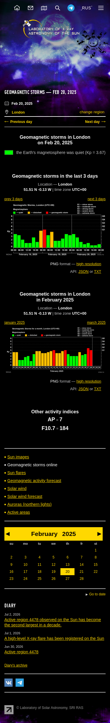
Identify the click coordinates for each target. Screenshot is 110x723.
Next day (92, 122)
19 (53, 572)
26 (53, 579)
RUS (86, 8)
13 (68, 565)
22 (95, 572)
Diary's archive (15, 665)
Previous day (21, 122)
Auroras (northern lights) (29, 504)
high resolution (88, 264)
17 (25, 572)
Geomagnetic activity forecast (34, 480)
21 (81, 572)
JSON (83, 271)
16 (11, 572)
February (44, 533)
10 (25, 565)
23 (11, 579)
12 (53, 565)
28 (81, 579)
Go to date (97, 594)
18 (39, 572)
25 (39, 579)
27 (68, 579)
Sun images (18, 457)
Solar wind (16, 488)
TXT (97, 271)
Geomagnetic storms (25, 92)
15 (95, 565)
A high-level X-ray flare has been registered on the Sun (54, 638)
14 (81, 565)
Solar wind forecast (24, 496)
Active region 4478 (21, 652)
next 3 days (97, 199)
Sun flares (16, 472)
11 (39, 565)
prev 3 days (13, 199)
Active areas (18, 512)
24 (25, 579)
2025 (69, 533)
